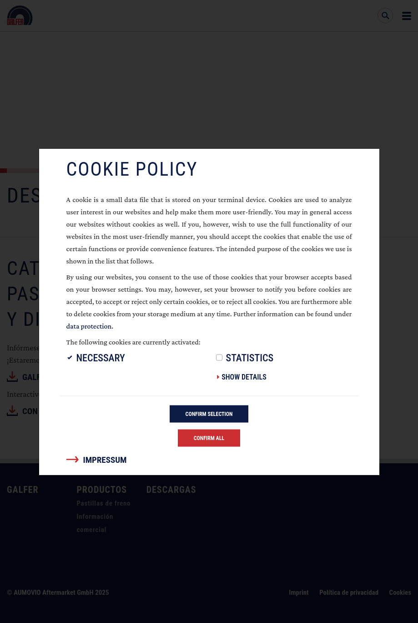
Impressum (105, 459)
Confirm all (209, 438)
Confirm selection (209, 413)
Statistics (250, 357)
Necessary (100, 357)
